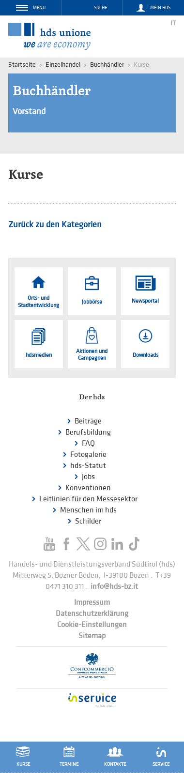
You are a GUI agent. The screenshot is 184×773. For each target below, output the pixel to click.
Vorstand (29, 111)
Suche (100, 8)
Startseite (22, 64)
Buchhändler (107, 64)
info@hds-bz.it (114, 586)
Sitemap (92, 636)
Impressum (92, 602)
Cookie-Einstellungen (92, 624)
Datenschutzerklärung (92, 613)
